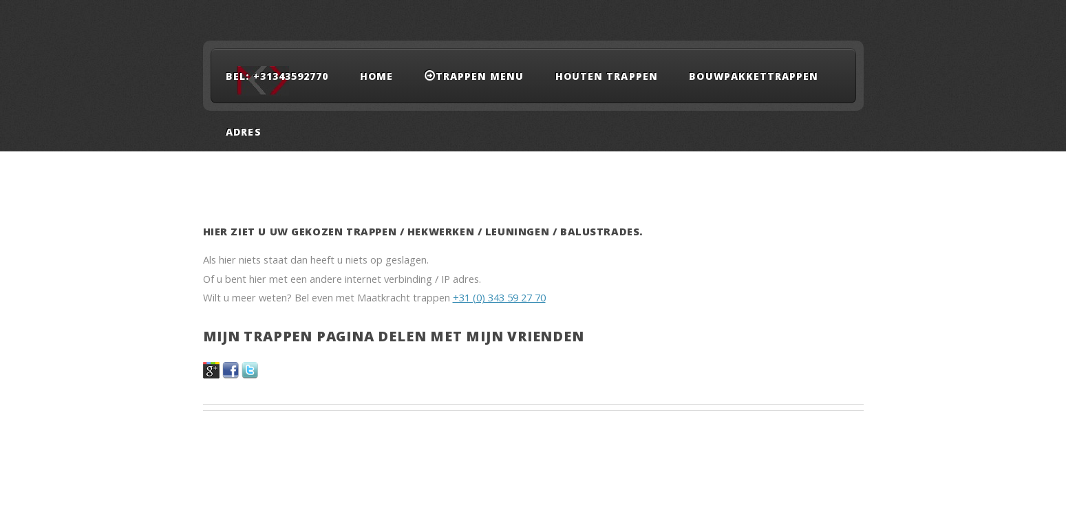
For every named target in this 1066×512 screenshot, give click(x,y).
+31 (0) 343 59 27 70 (499, 297)
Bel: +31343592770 (277, 76)
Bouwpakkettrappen (753, 76)
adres (243, 131)
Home (376, 76)
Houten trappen (606, 76)
